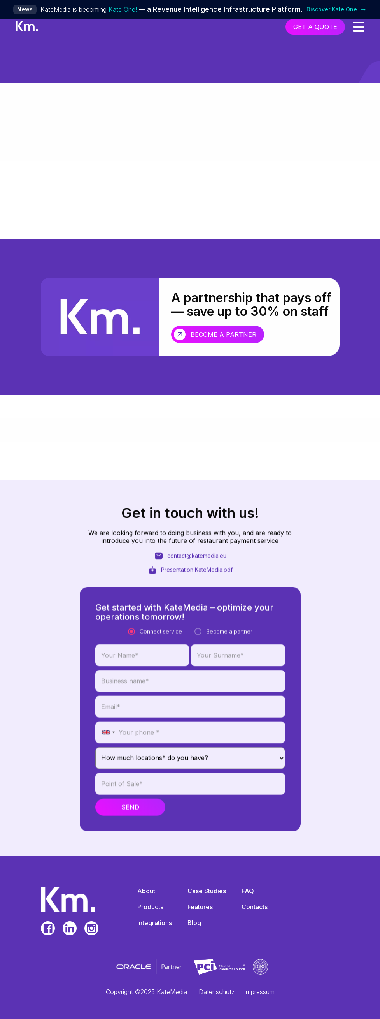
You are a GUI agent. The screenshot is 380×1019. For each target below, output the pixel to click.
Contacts (255, 907)
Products (150, 907)
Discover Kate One (336, 9)
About (146, 891)
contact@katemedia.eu (190, 575)
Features (200, 907)
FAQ (248, 891)
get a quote (315, 27)
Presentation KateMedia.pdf (190, 589)
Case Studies (206, 891)
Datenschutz (217, 992)
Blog (194, 923)
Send (130, 846)
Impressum (259, 992)
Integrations (154, 923)
